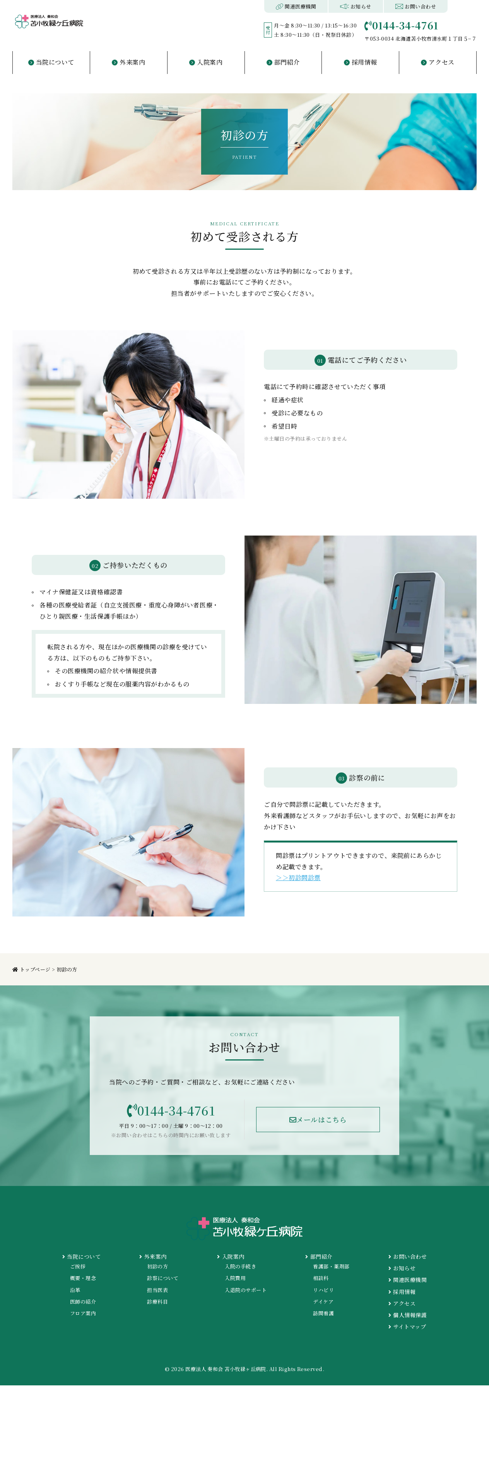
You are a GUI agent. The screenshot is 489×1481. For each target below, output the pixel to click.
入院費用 (235, 1280)
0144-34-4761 (171, 1111)
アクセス (401, 1305)
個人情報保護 (407, 1317)
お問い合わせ (415, 6)
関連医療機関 (296, 6)
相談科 (320, 1280)
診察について (162, 1280)
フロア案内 (83, 1316)
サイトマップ (407, 1329)
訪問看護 (323, 1316)
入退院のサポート (246, 1292)
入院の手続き (240, 1269)
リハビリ (323, 1292)
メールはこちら (318, 1121)
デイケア (323, 1304)
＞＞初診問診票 (298, 877)
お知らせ (355, 6)
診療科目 (157, 1304)
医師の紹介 (83, 1304)
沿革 (75, 1292)
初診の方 (157, 1269)
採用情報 (401, 1294)
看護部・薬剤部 (331, 1269)
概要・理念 (83, 1280)
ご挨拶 (77, 1269)
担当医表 (157, 1292)
